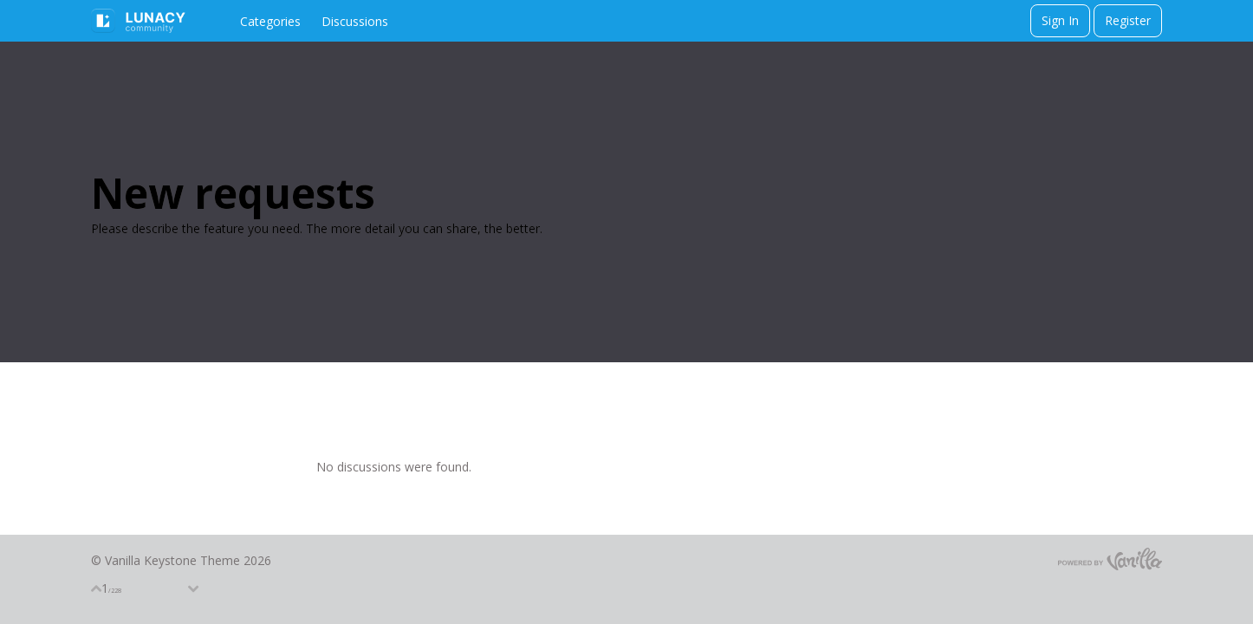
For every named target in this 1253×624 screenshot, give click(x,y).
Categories (270, 21)
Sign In (1060, 20)
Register (1128, 20)
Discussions (354, 21)
